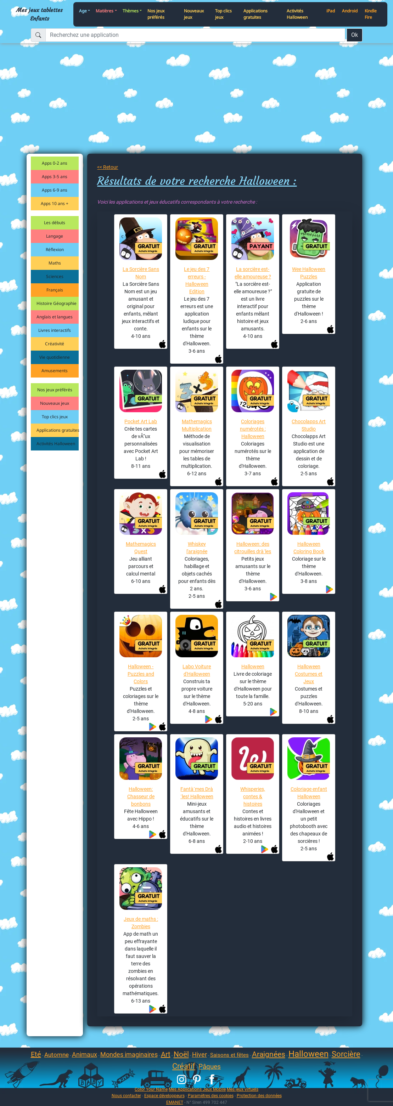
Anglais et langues (55, 317)
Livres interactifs (54, 330)
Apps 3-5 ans (54, 177)
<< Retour (107, 167)
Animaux (84, 1054)
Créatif (183, 1066)
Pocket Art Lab (140, 421)
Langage (54, 236)
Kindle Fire (371, 14)
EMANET (174, 1102)
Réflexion (55, 249)
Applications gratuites (255, 14)
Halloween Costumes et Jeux (308, 674)
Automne (56, 1054)
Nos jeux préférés (155, 14)
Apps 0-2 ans (54, 163)
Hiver (199, 1054)
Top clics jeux (223, 14)
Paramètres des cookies (211, 1095)
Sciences (54, 276)
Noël (181, 1054)
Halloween (252, 666)
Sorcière (346, 1054)
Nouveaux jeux (194, 14)
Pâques (209, 1066)
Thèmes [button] (131, 11)
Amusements (54, 371)
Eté (36, 1054)
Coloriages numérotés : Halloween (253, 429)
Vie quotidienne (54, 357)
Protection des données (259, 1095)
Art (165, 1054)
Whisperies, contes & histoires (252, 796)
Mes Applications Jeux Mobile (197, 1089)
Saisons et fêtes (229, 1055)
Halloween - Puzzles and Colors (141, 674)
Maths (55, 263)
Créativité (54, 344)
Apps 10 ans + (54, 203)
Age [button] (83, 11)
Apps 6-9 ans (54, 190)
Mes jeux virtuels (242, 1089)
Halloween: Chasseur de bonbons (141, 796)
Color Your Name (151, 1089)
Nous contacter (126, 1095)
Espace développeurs (164, 1095)
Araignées (268, 1054)
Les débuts (54, 223)
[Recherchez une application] (195, 35)
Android (350, 11)
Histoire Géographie (57, 303)
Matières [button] (104, 11)
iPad (330, 11)
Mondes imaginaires (129, 1054)
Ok (354, 35)
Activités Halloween (297, 14)
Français (54, 290)
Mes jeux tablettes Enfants (39, 14)
